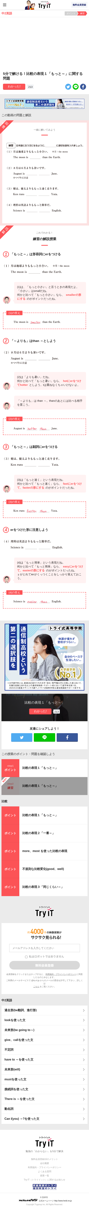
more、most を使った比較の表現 (44, 851)
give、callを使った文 (18, 1039)
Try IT (44, 4)
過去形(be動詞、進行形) (20, 1010)
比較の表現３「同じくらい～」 (43, 886)
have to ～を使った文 (18, 1059)
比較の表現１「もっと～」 (40, 767)
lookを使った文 (14, 1020)
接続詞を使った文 (16, 1089)
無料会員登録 (79, 5)
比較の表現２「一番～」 (38, 833)
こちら (36, 986)
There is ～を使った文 (19, 1099)
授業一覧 (44, 1175)
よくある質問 (44, 1171)
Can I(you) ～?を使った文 (21, 1118)
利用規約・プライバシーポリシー (61, 974)
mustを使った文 (15, 1079)
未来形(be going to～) (19, 1030)
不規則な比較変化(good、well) (43, 869)
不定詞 (8, 1049)
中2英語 (6, 1000)
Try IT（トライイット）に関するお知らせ (44, 1180)
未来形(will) (12, 1069)
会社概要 (44, 1163)
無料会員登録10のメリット (44, 1159)
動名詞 (8, 1108)
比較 (4, 801)
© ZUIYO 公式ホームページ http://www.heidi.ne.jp (45, 1199)
